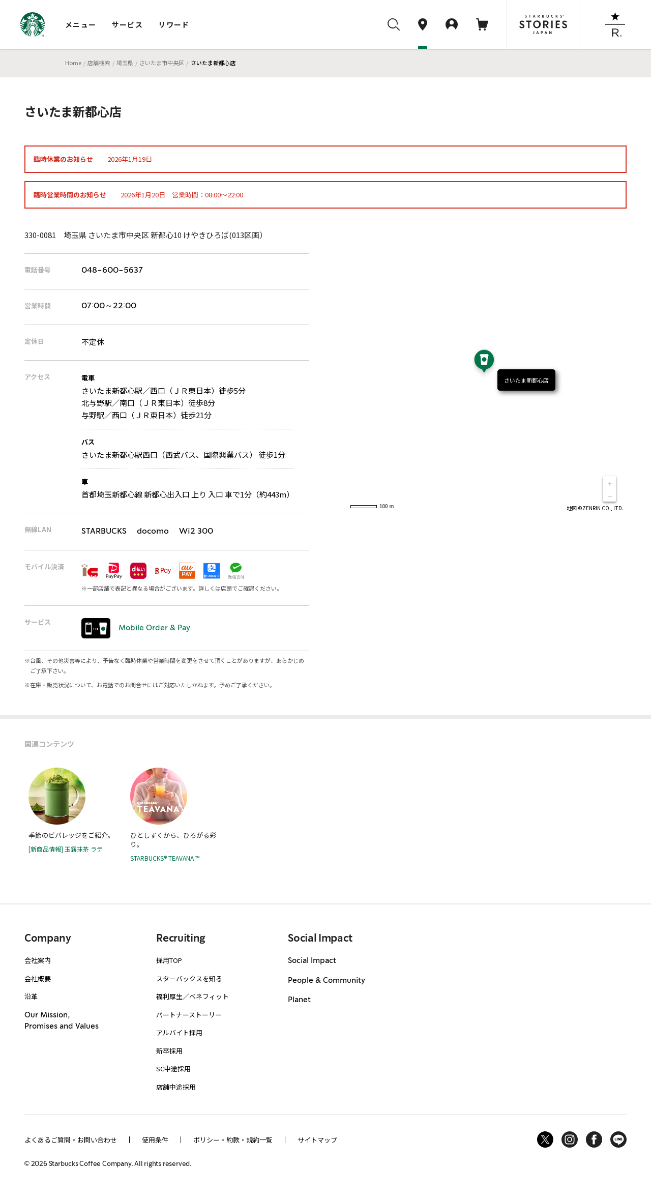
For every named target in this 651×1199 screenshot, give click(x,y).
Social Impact (312, 960)
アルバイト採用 (179, 1032)
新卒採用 (169, 1051)
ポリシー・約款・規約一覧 (233, 1140)
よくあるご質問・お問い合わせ (70, 1140)
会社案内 (37, 960)
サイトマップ (317, 1140)
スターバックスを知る (189, 978)
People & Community (326, 980)
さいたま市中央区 (161, 63)
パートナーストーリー (189, 1014)
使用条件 (155, 1140)
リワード (174, 24)
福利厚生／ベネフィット (192, 996)
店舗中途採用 (176, 1087)
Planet (299, 1000)
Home (73, 63)
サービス (127, 24)
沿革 (31, 996)
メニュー (81, 24)
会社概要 (37, 978)
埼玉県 (124, 63)
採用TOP (169, 960)
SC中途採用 (173, 1068)
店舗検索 (98, 63)
